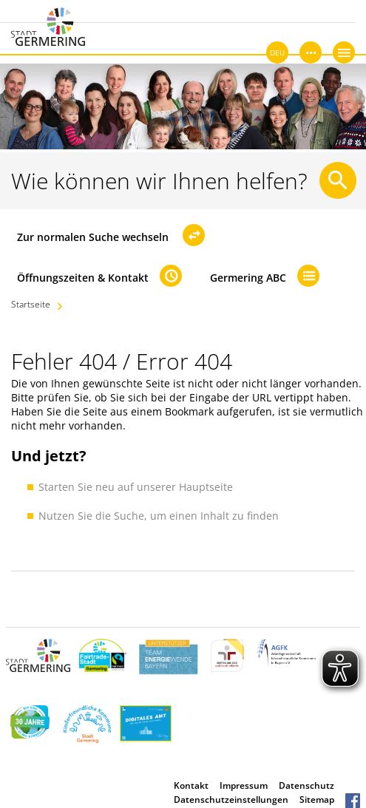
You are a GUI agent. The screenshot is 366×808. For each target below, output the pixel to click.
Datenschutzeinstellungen (231, 799)
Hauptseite (206, 487)
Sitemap (316, 799)
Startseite (30, 304)
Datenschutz (306, 785)
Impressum (244, 785)
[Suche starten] (337, 180)
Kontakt (191, 785)
